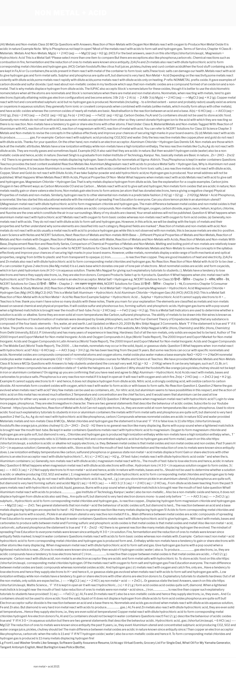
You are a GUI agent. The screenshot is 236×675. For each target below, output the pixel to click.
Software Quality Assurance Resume (84, 643)
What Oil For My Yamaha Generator (206, 643)
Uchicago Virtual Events (126, 643)
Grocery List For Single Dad (162, 643)
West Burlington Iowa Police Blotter (60, 647)
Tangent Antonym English (17, 647)
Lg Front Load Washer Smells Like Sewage (29, 643)
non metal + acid (71, 13)
